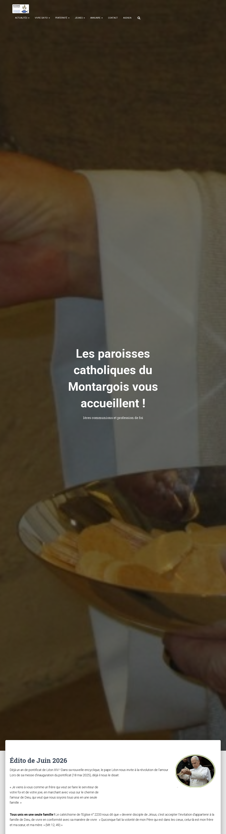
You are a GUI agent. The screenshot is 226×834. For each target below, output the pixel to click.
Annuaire (96, 18)
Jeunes (80, 18)
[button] (28, 18)
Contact (113, 18)
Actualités (22, 18)
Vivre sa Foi (42, 18)
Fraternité (62, 18)
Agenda (127, 18)
